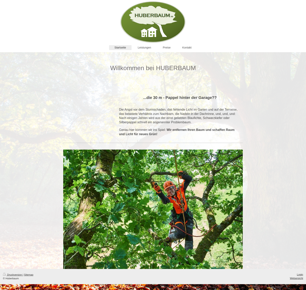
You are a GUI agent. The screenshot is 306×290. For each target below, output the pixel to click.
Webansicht (296, 278)
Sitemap (28, 274)
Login (300, 274)
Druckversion (13, 274)
